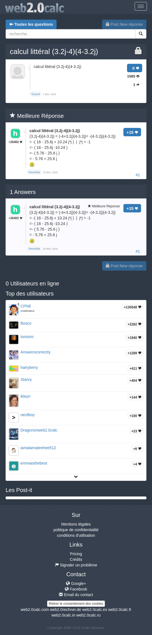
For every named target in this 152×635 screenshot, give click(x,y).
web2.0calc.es (94, 609)
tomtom (27, 336)
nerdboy (27, 415)
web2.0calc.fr (119, 609)
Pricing (76, 554)
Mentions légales (76, 524)
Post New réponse (124, 24)
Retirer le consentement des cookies (76, 604)
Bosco (25, 323)
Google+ (76, 583)
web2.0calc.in (63, 615)
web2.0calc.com (35, 609)
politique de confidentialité (75, 530)
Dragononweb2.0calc (38, 430)
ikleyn (25, 396)
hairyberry (29, 367)
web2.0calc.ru (88, 615)
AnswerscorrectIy (35, 352)
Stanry (26, 379)
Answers (23, 192)
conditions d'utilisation (76, 535)
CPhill (25, 306)
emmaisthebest (33, 463)
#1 (137, 175)
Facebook (76, 589)
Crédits (76, 559)
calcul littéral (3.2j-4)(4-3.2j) (54, 51)
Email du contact (76, 594)
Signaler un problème (76, 565)
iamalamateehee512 (38, 448)
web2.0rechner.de (65, 609)
